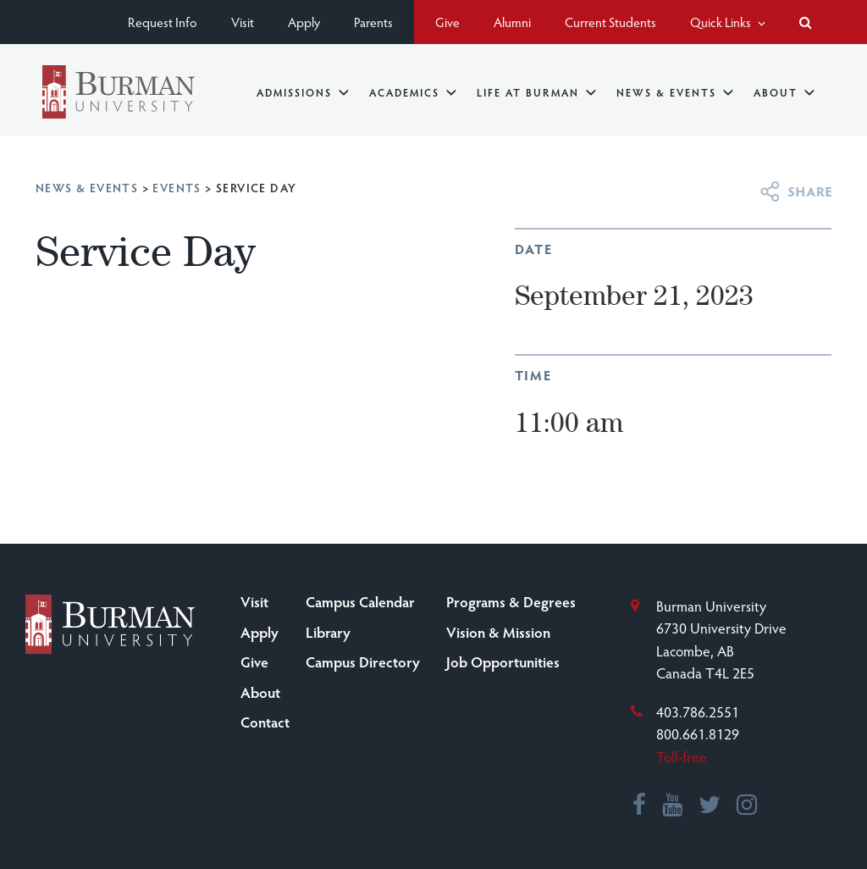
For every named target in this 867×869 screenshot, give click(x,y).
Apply (304, 21)
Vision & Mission (498, 632)
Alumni (512, 21)
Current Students (610, 21)
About (784, 92)
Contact (265, 721)
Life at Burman (536, 92)
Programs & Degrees (511, 601)
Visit (242, 21)
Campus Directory (363, 661)
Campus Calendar (360, 601)
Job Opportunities (503, 661)
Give (447, 21)
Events (176, 188)
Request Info (162, 21)
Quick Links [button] (727, 21)
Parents (373, 21)
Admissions (303, 92)
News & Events (674, 92)
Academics (412, 92)
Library (328, 632)
